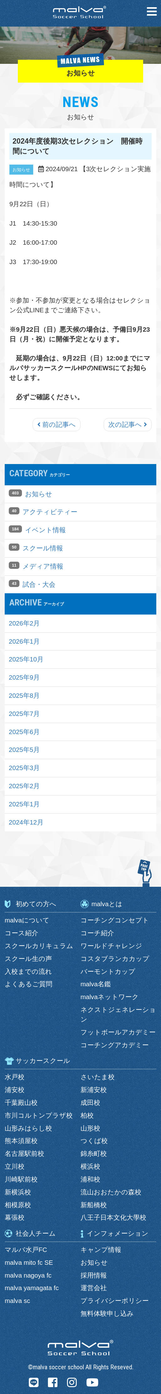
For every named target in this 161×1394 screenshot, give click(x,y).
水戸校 (14, 1076)
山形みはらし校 (28, 1128)
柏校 (87, 1115)
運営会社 (93, 1287)
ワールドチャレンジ (111, 945)
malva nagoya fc (28, 1275)
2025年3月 (24, 767)
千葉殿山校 (21, 1102)
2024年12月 (26, 822)
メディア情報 (43, 566)
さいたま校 (97, 1076)
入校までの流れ (28, 971)
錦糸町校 (93, 1153)
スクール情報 (43, 548)
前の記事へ (56, 424)
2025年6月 (24, 731)
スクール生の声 (28, 958)
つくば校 (94, 1140)
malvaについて (27, 920)
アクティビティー (50, 511)
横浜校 (90, 1166)
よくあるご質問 (28, 984)
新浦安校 (93, 1089)
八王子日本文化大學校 (113, 1217)
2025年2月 (24, 785)
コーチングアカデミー (114, 1045)
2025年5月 (24, 749)
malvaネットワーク (109, 996)
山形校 (90, 1128)
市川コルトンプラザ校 (39, 1115)
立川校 (14, 1166)
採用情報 (93, 1275)
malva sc (17, 1300)
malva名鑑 (95, 984)
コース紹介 (21, 933)
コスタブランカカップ (114, 958)
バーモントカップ (107, 971)
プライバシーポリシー (114, 1300)
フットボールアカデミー (118, 1032)
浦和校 (90, 1179)
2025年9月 (24, 677)
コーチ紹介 (97, 933)
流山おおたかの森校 (110, 1192)
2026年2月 (24, 623)
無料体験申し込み (107, 1313)
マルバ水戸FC (26, 1249)
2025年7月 (24, 713)
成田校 (90, 1102)
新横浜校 (18, 1192)
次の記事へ (127, 424)
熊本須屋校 (21, 1140)
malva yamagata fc (32, 1287)
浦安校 (14, 1089)
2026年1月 (24, 641)
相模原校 (18, 1204)
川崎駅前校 (21, 1179)
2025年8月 (24, 695)
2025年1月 (24, 804)
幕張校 (14, 1217)
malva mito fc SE (29, 1262)
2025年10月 (26, 659)
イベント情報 (45, 530)
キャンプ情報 (100, 1249)
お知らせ (38, 494)
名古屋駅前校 (24, 1153)
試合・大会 (39, 584)
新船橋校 (93, 1204)
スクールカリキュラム (39, 945)
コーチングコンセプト (114, 920)
